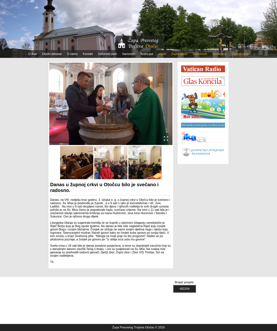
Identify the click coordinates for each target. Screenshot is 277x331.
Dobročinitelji (240, 53)
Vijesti (162, 53)
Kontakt (88, 53)
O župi (32, 53)
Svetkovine (219, 53)
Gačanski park (107, 53)
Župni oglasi (179, 53)
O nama (72, 53)
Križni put (147, 53)
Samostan (128, 53)
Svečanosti (199, 53)
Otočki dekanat (52, 53)
